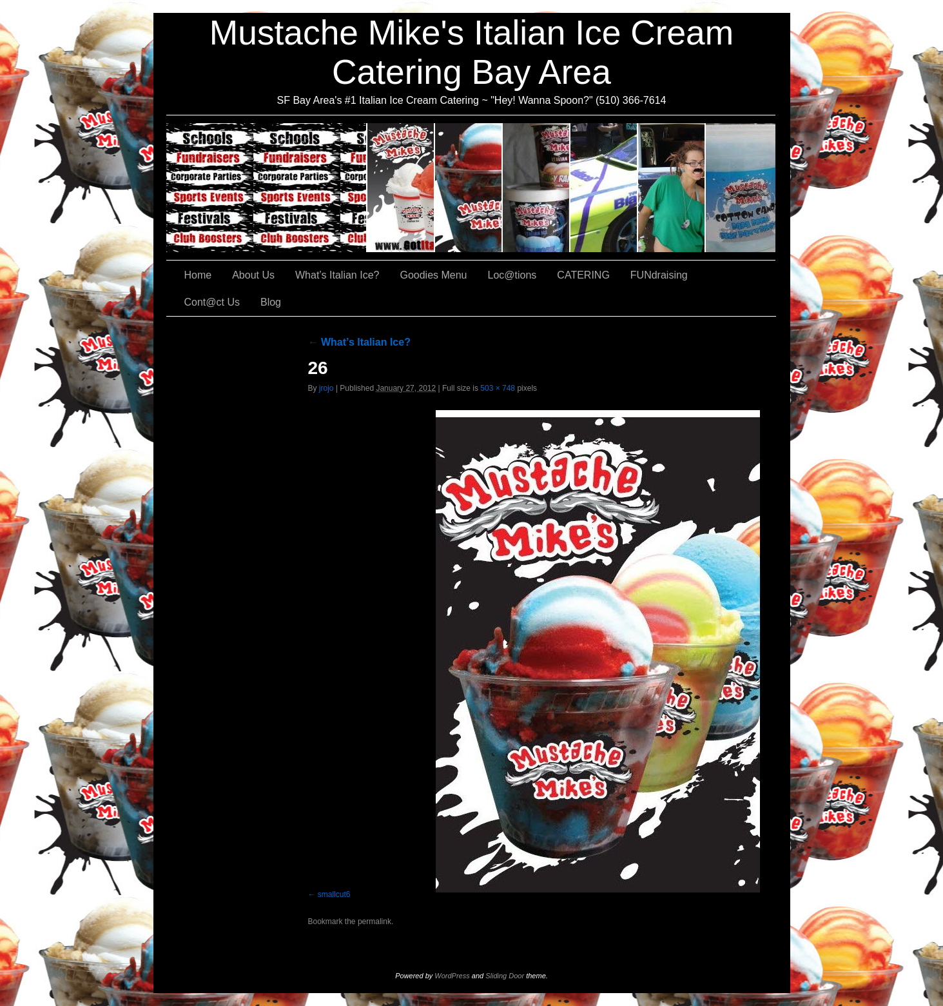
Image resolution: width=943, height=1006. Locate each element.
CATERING (266, 187)
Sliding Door (504, 976)
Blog (270, 302)
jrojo (326, 388)
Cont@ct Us (740, 187)
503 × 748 (497, 388)
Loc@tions (604, 187)
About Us (401, 187)
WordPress (451, 976)
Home (198, 275)
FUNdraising (672, 187)
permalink (374, 921)
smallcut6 (334, 894)
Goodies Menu (536, 187)
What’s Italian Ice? (469, 187)
